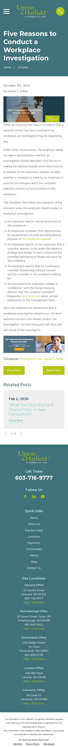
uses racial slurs (30, 296)
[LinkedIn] (34, 496)
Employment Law (31, 359)
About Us (34, 524)
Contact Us (34, 568)
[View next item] (21, 434)
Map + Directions (34, 602)
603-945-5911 (34, 624)
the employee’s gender (36, 239)
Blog (34, 562)
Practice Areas (34, 530)
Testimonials (34, 549)
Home (34, 518)
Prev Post (13, 370)
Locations (34, 536)
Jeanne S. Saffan (54, 359)
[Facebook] (25, 496)
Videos (34, 555)
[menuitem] (17, 744)
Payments (34, 543)
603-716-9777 (34, 478)
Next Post (54, 370)
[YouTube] (43, 496)
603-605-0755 (34, 655)
